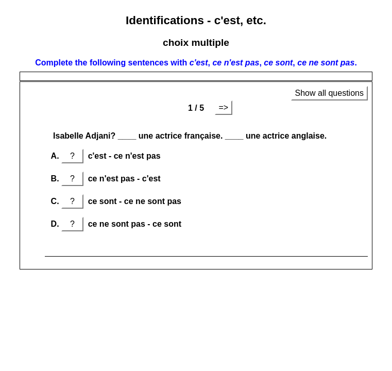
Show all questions (329, 93)
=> (224, 107)
